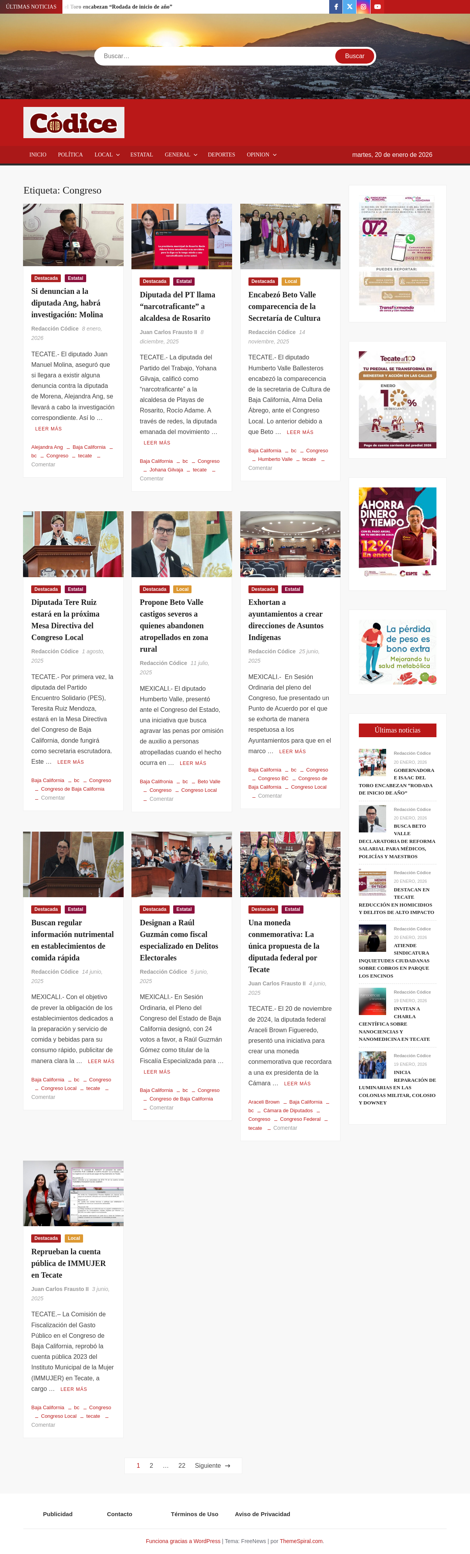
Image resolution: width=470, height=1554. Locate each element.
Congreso (57, 456)
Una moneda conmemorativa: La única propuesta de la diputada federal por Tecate (283, 946)
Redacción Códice (54, 328)
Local (104, 155)
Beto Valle (209, 781)
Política (70, 155)
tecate (85, 456)
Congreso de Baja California (73, 789)
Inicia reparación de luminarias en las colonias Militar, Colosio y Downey (397, 1087)
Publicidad (58, 1514)
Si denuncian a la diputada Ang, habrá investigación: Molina (67, 303)
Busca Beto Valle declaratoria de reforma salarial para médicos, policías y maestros (397, 841)
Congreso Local (199, 790)
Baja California (89, 447)
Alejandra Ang (47, 447)
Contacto (119, 1514)
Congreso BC (273, 778)
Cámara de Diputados (287, 1110)
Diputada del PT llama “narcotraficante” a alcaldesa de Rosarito (177, 306)
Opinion (258, 155)
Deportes (221, 155)
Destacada (46, 278)
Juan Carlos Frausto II (168, 332)
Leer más (48, 429)
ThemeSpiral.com (301, 1541)
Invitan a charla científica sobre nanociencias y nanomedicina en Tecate (394, 1024)
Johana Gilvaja (166, 470)
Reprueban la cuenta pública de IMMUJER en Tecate (68, 1263)
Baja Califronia (156, 781)
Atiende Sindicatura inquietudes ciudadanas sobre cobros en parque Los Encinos (394, 960)
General (177, 155)
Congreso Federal (300, 1119)
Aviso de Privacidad (262, 1514)
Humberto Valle (275, 459)
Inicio (37, 155)
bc (185, 461)
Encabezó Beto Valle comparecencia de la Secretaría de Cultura (284, 306)
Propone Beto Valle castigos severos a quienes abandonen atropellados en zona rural (174, 625)
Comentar (43, 464)
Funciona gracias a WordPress (183, 1541)
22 (182, 1465)
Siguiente (208, 1465)
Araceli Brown (264, 1102)
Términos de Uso (194, 1514)
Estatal (141, 155)
